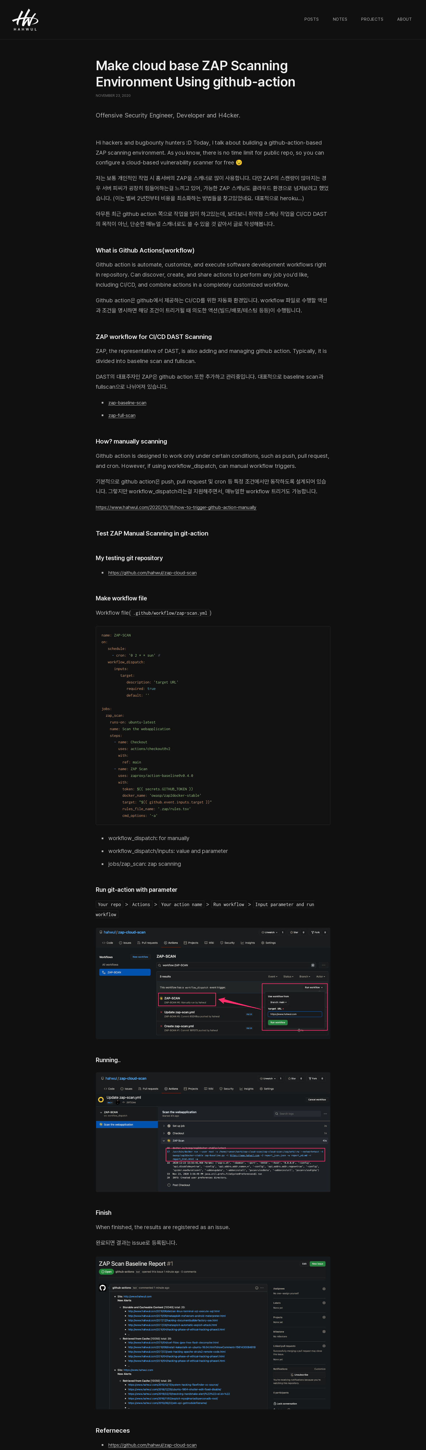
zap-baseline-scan (131, 402)
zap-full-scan (124, 415)
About (404, 19)
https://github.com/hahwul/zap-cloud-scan (162, 572)
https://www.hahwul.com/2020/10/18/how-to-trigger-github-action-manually (194, 507)
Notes (340, 19)
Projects (372, 19)
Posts (311, 19)
